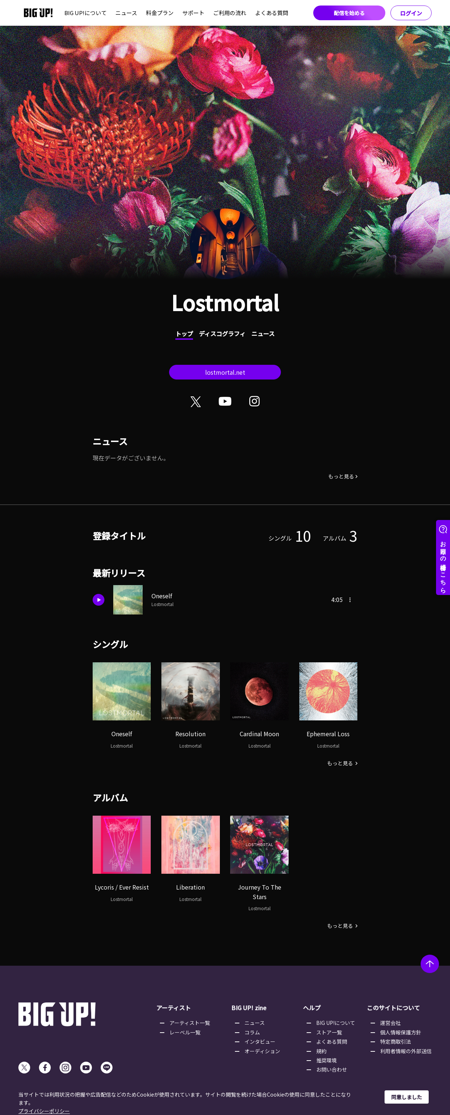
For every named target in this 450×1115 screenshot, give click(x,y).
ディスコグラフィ (222, 333)
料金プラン (160, 12)
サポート (193, 12)
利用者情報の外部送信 (406, 1051)
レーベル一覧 (184, 1032)
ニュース (126, 12)
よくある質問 (271, 12)
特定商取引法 (395, 1041)
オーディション (262, 1051)
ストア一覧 (329, 1032)
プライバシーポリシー (44, 1111)
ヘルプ (312, 1008)
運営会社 (390, 1022)
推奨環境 (326, 1060)
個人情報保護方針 (400, 1032)
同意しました (406, 1097)
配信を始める (349, 13)
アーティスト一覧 (189, 1022)
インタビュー (259, 1041)
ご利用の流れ (229, 12)
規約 (321, 1051)
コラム (252, 1032)
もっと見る (341, 476)
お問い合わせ (331, 1069)
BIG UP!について (85, 12)
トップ (184, 333)
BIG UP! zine (249, 1008)
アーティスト (173, 1008)
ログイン (411, 13)
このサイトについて (393, 1008)
